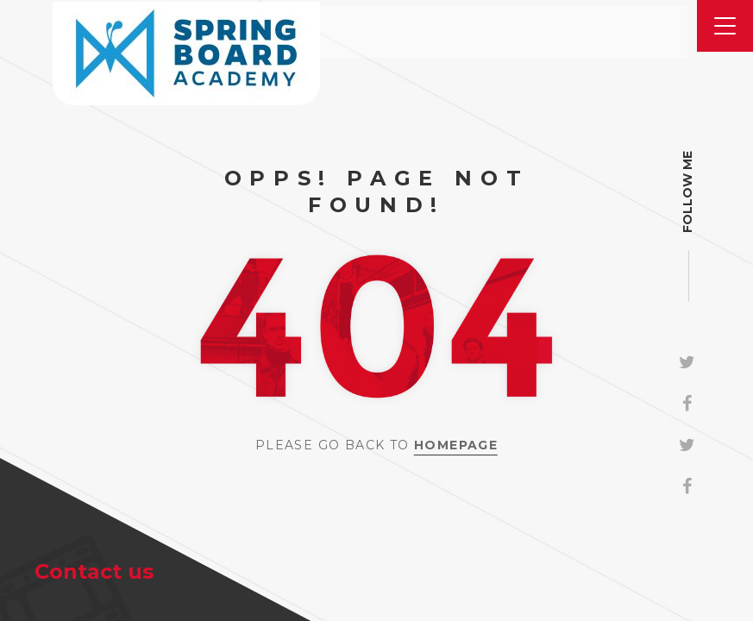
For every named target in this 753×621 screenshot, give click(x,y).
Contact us (94, 571)
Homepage (456, 445)
